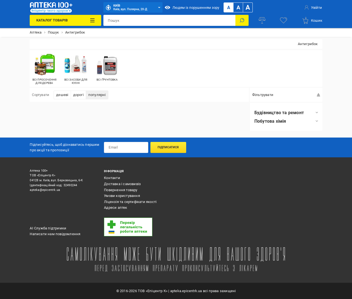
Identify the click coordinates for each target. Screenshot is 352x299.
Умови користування (122, 196)
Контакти (112, 178)
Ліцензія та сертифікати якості (130, 202)
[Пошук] (242, 20)
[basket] (312, 20)
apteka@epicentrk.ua (45, 190)
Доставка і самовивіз (122, 184)
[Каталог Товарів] (65, 20)
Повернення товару (120, 190)
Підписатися (168, 147)
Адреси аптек (115, 207)
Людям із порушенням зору (192, 7)
